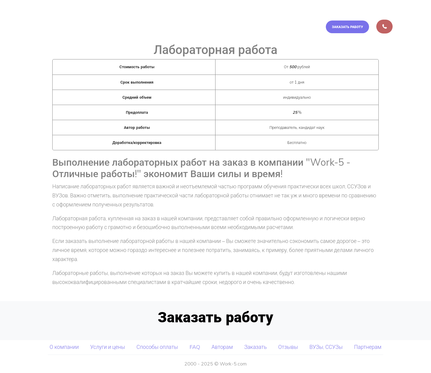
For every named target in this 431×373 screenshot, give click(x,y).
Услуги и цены (260, 13)
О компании (159, 13)
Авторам (380, 13)
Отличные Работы (61, 13)
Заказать (255, 346)
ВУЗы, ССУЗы (326, 346)
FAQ (351, 13)
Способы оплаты (311, 13)
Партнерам (367, 346)
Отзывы (288, 346)
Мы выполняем (206, 13)
